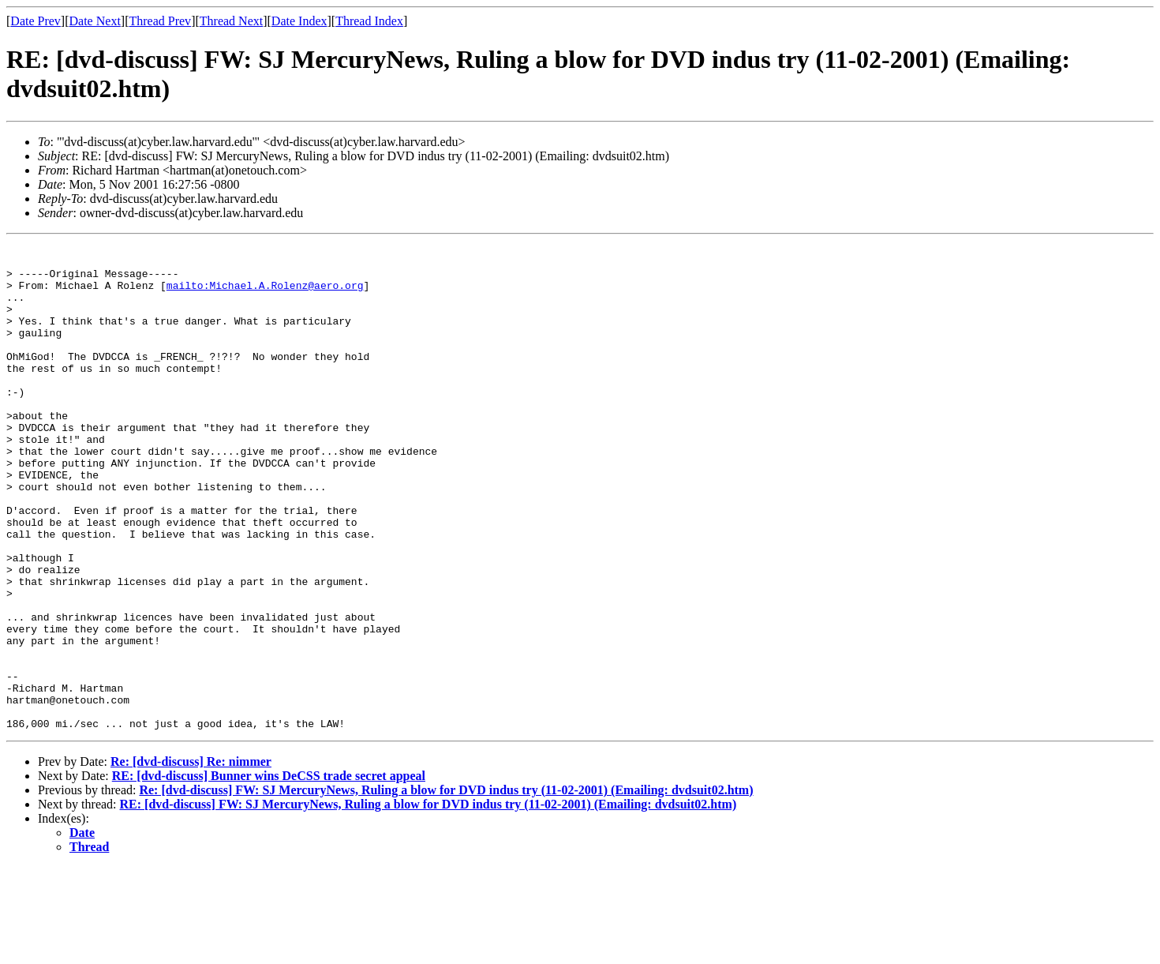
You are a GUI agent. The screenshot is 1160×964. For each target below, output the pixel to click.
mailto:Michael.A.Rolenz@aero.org (265, 294)
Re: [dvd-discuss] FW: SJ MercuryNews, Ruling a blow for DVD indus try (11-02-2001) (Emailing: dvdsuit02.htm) (446, 887)
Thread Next (231, 21)
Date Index (299, 21)
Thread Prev (160, 21)
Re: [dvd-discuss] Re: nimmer (190, 858)
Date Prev (35, 21)
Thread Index (369, 21)
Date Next (95, 21)
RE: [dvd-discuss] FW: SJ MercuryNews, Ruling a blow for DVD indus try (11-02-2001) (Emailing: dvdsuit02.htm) (428, 901)
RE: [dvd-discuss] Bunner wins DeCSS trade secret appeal (268, 873)
